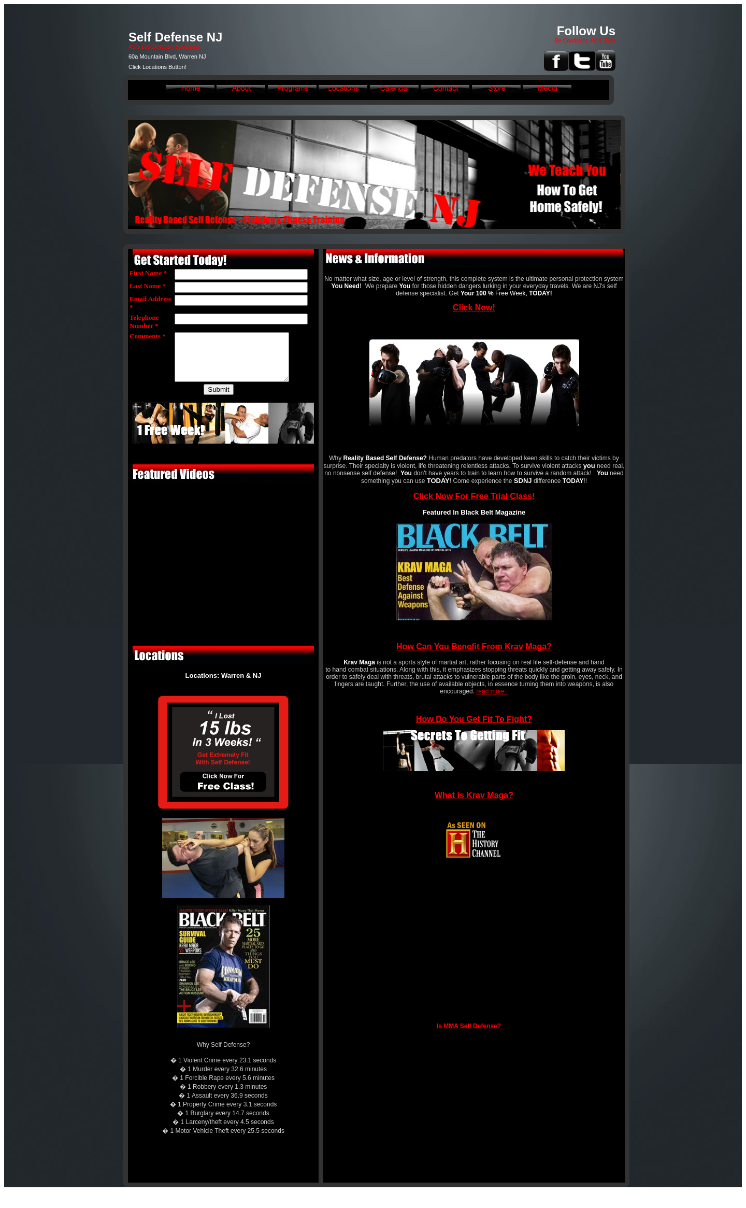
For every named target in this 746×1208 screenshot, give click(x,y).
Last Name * (148, 286)
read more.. (492, 691)
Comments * (148, 336)
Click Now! (474, 307)
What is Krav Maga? (474, 795)
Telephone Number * (144, 322)
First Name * (148, 273)
